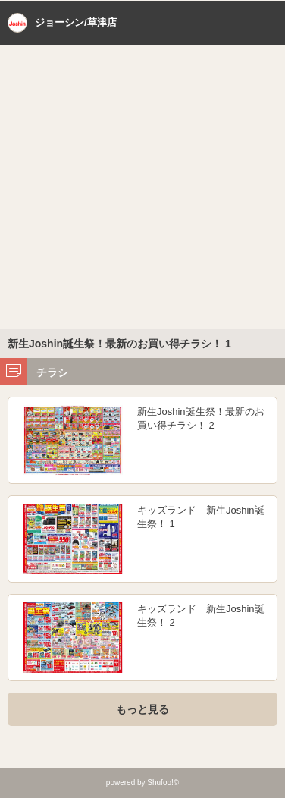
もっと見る (142, 709)
